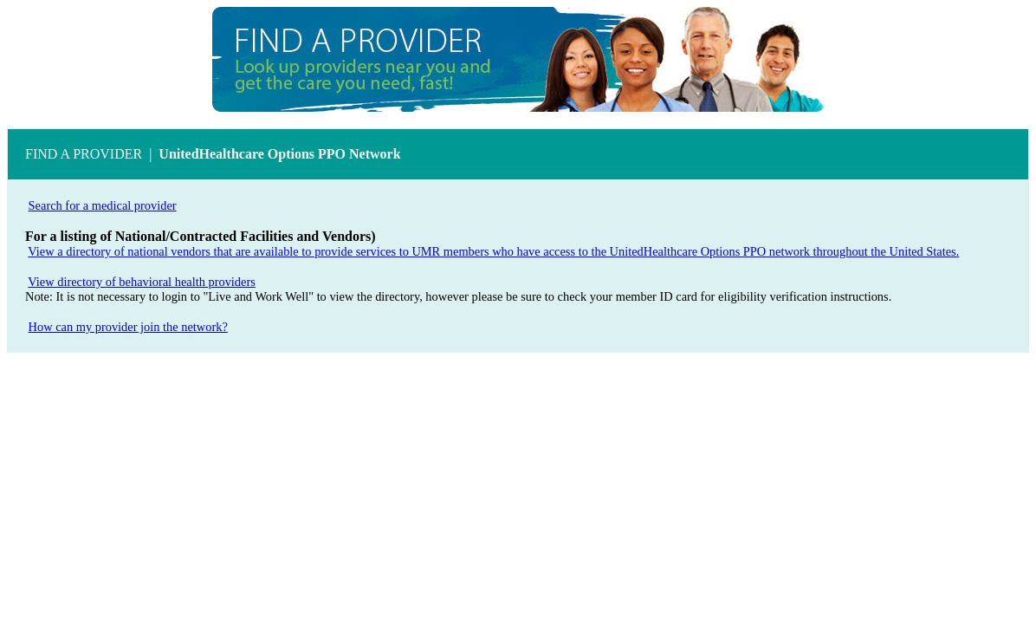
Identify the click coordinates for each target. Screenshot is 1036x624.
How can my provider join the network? (128, 327)
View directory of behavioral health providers (141, 282)
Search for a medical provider (103, 205)
